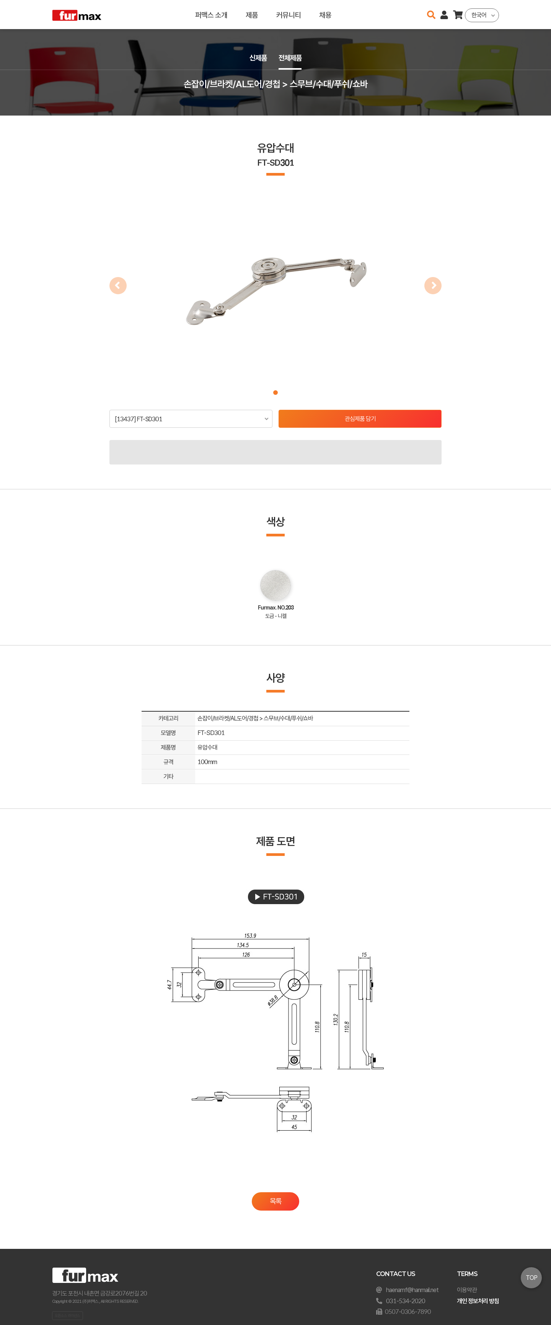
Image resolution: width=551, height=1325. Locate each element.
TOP (531, 1277)
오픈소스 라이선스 (67, 1315)
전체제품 (291, 58)
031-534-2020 (405, 1301)
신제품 (257, 58)
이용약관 (467, 1290)
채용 (325, 14)
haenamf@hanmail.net (412, 1290)
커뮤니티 (288, 14)
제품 (252, 14)
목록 (275, 1201)
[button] (275, 392)
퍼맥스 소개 (211, 14)
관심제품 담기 (360, 418)
